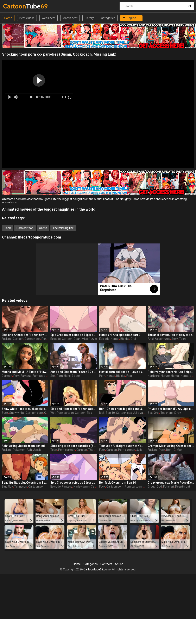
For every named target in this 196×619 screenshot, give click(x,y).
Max (179, 449)
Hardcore (154, 375)
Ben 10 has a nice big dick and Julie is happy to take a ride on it (122, 408)
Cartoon (18, 338)
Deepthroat (182, 486)
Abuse (119, 564)
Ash (29, 449)
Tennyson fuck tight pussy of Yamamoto (122, 445)
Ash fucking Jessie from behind (23, 445)
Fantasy (67, 486)
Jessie (37, 449)
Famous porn (41, 375)
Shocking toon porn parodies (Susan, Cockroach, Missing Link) (73, 445)
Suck (5, 412)
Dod (159, 486)
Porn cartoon (25, 228)
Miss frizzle (89, 338)
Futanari (168, 486)
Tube (14, 6)
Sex (52, 375)
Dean (77, 338)
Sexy (174, 338)
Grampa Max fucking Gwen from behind (171, 445)
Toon (7, 228)
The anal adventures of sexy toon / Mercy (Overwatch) (171, 334)
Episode (55, 338)
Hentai (115, 338)
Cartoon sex (32, 338)
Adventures (162, 338)
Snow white (17, 412)
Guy (10, 486)
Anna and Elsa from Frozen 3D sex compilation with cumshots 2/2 (73, 371)
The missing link (63, 228)
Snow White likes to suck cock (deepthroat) (25, 408)
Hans (67, 375)
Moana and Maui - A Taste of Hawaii (25, 371)
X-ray (177, 412)
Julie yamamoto (143, 412)
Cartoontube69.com (96, 569)
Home (8, 18)
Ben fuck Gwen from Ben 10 (117, 482)
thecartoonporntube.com (39, 237)
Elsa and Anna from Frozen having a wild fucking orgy (25, 334)
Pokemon (19, 449)
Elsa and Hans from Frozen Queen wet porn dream (73, 408)
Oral (133, 338)
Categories (108, 18)
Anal (151, 338)
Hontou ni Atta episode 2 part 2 (119, 334)
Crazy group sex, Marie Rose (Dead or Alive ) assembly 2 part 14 (171, 482)
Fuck (102, 449)
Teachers (166, 412)
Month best (70, 18)
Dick (102, 412)
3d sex (76, 375)
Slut (4, 486)
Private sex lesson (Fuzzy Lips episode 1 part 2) (171, 408)
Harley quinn (82, 486)
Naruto (165, 375)
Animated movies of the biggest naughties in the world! (49, 209)
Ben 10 (110, 412)
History (89, 18)
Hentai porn (188, 375)
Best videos (26, 18)
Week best (48, 18)
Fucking (7, 338)
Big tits (124, 338)
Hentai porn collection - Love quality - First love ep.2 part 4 (122, 371)
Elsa (89, 412)
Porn (16, 375)
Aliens (43, 228)
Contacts (106, 564)
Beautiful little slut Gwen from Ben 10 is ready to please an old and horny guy (25, 482)
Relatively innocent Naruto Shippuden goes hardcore (171, 371)
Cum (47, 412)
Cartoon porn (34, 412)
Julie (139, 449)
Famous (26, 375)
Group (152, 486)
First (129, 375)
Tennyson (20, 486)
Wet (53, 412)
